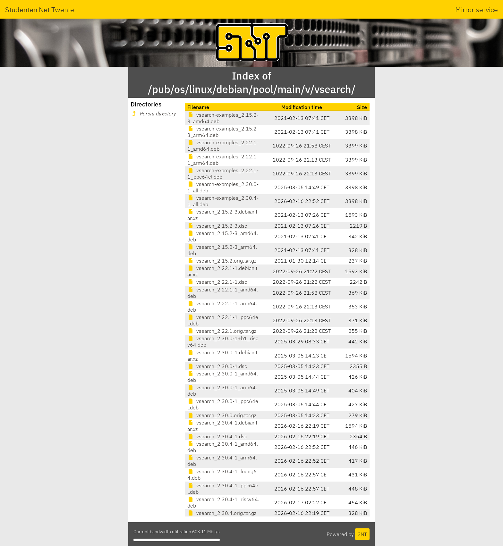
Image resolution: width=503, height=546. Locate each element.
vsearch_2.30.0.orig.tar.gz (221, 415)
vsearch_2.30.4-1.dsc (217, 436)
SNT (362, 534)
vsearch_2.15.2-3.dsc (217, 226)
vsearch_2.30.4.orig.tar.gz (221, 513)
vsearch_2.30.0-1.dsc (217, 366)
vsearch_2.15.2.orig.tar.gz (221, 260)
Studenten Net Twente (39, 9)
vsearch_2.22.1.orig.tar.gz (221, 331)
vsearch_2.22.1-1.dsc (217, 282)
